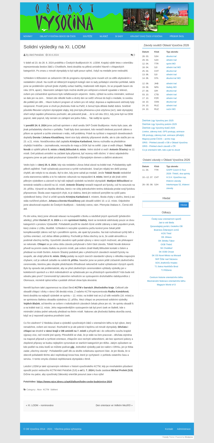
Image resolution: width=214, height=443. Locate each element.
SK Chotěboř (166, 248)
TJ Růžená (166, 270)
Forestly (166, 437)
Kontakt (169, 429)
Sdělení (54, 389)
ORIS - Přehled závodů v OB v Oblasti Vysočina (165, 142)
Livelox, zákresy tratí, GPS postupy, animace (163, 131)
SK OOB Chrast (166, 252)
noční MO (171, 109)
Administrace (184, 429)
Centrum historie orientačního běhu (166, 277)
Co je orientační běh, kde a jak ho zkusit (161, 150)
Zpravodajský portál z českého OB (166, 226)
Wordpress (189, 437)
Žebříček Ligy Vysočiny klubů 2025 (158, 128)
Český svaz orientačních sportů (166, 219)
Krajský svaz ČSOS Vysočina (146, 36)
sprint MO (171, 63)
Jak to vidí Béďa (166, 222)
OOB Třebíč (166, 244)
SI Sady (119, 36)
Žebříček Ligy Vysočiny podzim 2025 (159, 124)
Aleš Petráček (36, 55)
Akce (39, 389)
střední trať (171, 60)
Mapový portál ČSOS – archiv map (158, 139)
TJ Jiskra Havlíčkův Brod (166, 266)
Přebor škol (177, 36)
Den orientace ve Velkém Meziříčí (114, 405)
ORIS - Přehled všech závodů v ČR (159, 146)
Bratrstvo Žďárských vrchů (166, 230)
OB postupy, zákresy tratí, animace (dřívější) (163, 135)
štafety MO (171, 87)
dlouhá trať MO (173, 78)
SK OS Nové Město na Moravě (166, 255)
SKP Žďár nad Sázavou (166, 259)
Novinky (27, 36)
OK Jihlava (166, 237)
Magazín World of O (166, 284)
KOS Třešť (166, 233)
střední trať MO (173, 67)
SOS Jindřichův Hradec (166, 263)
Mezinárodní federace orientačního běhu (166, 281)
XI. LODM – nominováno (40, 405)
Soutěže (87, 36)
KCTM (46, 389)
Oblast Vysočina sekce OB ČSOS (58, 36)
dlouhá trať (171, 56)
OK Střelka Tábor (166, 241)
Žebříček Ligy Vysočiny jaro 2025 (158, 120)
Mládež (104, 36)
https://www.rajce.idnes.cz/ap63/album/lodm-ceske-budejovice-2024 (74, 381)
